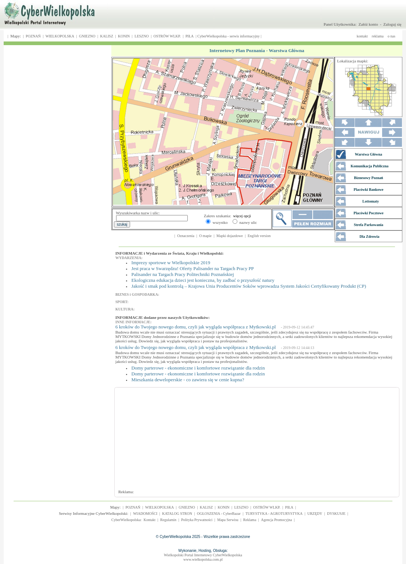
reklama (378, 36)
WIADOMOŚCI (145, 514)
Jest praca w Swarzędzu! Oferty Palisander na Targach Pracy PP (193, 268)
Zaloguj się (392, 24)
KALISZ (106, 36)
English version (259, 236)
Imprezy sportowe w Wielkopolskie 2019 (171, 262)
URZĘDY (314, 514)
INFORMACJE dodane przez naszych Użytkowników (161, 317)
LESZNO (141, 36)
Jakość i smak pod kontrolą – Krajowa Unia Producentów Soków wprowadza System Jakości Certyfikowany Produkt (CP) (249, 286)
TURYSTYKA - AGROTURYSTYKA (274, 514)
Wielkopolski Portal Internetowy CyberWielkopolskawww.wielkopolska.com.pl (203, 557)
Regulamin (168, 520)
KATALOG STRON (177, 514)
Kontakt (149, 520)
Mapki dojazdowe (229, 236)
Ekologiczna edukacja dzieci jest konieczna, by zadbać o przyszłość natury (203, 280)
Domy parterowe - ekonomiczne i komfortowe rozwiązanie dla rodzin (198, 368)
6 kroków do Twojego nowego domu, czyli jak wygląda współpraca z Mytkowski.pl (195, 327)
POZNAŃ (33, 36)
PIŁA (190, 36)
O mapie (205, 236)
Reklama (249, 520)
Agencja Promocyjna (276, 520)
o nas (391, 36)
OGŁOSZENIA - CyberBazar (219, 514)
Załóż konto (368, 24)
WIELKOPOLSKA (60, 36)
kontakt (362, 36)
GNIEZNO (87, 36)
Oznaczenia (185, 236)
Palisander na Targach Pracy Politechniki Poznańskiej (183, 274)
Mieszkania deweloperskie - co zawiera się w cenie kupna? (188, 379)
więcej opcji (242, 216)
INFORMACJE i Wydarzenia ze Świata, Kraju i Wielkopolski (168, 253)
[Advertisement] (217, 441)
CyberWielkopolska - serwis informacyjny (228, 36)
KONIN (124, 36)
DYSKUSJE (336, 514)
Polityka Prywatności (196, 520)
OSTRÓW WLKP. (167, 36)
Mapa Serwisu (227, 520)
